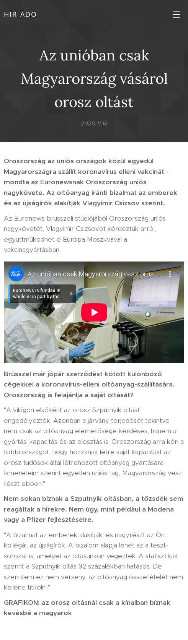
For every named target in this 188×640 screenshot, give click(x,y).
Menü (176, 14)
